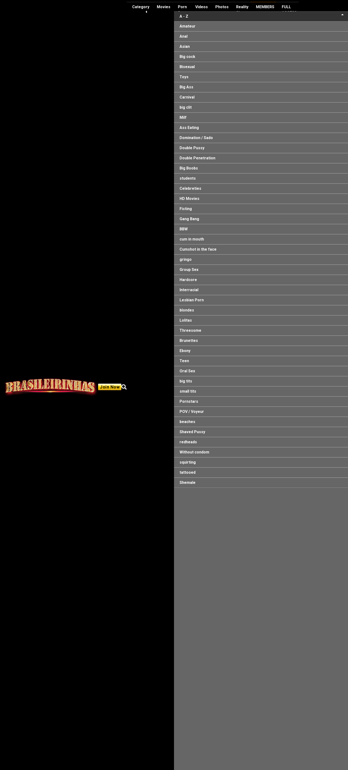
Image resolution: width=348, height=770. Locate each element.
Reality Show (242, 10)
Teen (184, 361)
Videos (201, 7)
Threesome (190, 330)
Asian (185, 46)
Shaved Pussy (192, 432)
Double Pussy (192, 148)
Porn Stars (183, 10)
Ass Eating (189, 127)
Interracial (189, 290)
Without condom (194, 452)
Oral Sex (187, 371)
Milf (183, 117)
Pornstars (189, 401)
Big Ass (186, 87)
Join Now (110, 386)
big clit (186, 107)
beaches (187, 421)
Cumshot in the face (198, 249)
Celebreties (190, 188)
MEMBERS (265, 7)
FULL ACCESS (289, 10)
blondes (187, 310)
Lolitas (186, 320)
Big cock (187, 56)
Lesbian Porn (192, 300)
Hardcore (188, 279)
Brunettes (189, 340)
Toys (184, 77)
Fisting (186, 208)
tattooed (188, 472)
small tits (188, 391)
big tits (186, 381)
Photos (222, 7)
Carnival (187, 97)
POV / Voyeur (192, 411)
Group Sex (189, 269)
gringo (186, 259)
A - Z (262, 16)
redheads (188, 442)
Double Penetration (197, 158)
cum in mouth (192, 239)
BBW (184, 229)
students (188, 178)
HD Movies (189, 198)
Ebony (185, 350)
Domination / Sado (196, 137)
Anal (184, 36)
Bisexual (187, 66)
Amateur (188, 26)
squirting (188, 462)
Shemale (188, 482)
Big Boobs (189, 168)
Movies (163, 7)
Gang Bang (189, 219)
